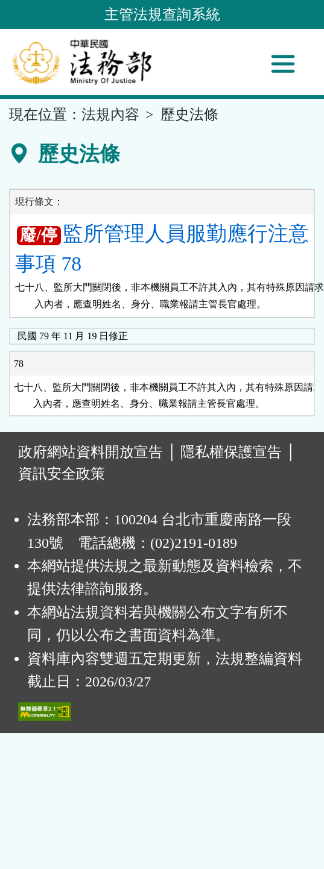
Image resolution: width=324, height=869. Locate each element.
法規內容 (110, 114)
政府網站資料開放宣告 (90, 452)
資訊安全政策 (61, 474)
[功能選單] (283, 64)
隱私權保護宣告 (231, 452)
